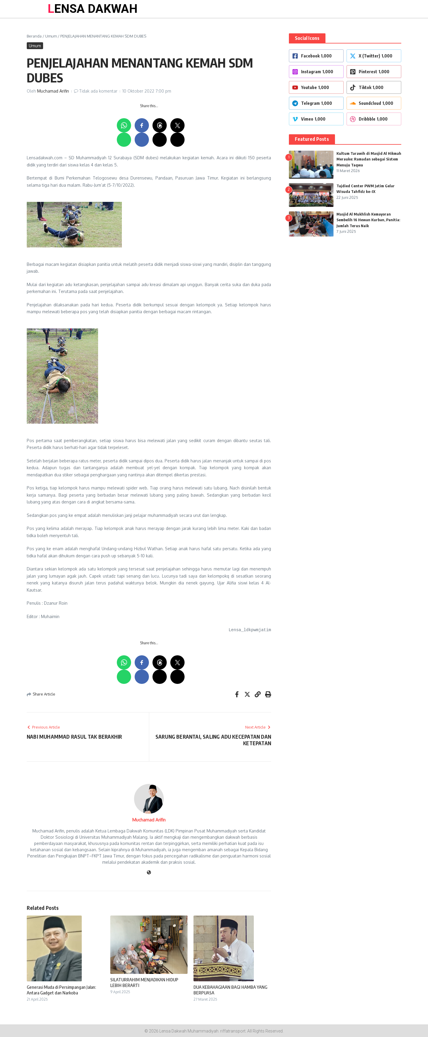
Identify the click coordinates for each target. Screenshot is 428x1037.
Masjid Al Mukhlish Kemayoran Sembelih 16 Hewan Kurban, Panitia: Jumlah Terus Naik (368, 220)
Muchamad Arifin (53, 90)
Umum (51, 36)
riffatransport (233, 1031)
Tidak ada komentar (98, 90)
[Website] (149, 872)
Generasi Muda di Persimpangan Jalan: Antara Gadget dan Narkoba (61, 990)
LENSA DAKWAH (93, 9)
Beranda (34, 36)
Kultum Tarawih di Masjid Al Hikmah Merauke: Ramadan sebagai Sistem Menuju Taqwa (368, 159)
